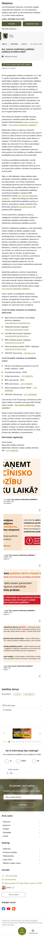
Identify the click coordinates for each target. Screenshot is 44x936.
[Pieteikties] (23, 804)
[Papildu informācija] (13, 887)
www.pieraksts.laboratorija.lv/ (17, 336)
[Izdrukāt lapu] (22, 705)
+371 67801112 (27, 376)
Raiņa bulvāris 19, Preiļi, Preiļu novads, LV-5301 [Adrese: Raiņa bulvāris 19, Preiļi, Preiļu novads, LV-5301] (23, 883)
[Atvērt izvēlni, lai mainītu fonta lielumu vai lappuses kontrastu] (33, 932)
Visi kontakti (13, 894)
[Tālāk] (40, 733)
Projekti (6, 829)
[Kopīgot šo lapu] (22, 710)
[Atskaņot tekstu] (11, 56)
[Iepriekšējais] (4, 733)
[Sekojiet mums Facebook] (3, 908)
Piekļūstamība (8, 856)
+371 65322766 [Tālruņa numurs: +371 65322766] (11, 876)
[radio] (8, 760)
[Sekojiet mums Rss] (13, 908)
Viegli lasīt (6, 849)
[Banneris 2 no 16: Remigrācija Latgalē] (22, 733)
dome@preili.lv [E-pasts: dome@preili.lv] (10, 879)
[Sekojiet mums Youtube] (8, 908)
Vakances (6, 822)
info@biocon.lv (29, 353)
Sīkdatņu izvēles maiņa (12, 863)
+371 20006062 (30, 394)
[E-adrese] (6, 888)
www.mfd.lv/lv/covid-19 (14, 343)
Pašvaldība (7, 832)
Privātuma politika (10, 852)
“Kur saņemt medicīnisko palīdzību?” (23, 125)
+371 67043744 (12, 450)
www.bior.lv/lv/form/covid (15, 349)
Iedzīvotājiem (29, 694)
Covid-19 (17, 694)
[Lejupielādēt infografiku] (39, 510)
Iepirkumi (6, 825)
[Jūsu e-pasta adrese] (23, 797)
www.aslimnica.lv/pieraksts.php (17, 323)
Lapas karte (7, 859)
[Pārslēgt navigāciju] (22, 931)
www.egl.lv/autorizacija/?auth (16, 329)
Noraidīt (11, 24)
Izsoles (5, 836)
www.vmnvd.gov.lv (31, 122)
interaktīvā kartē (25, 207)
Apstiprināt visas (32, 24)
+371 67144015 (26, 384)
